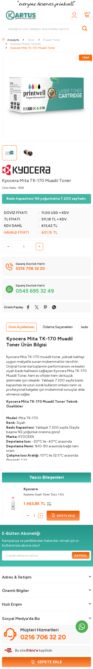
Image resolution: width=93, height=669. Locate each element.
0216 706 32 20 (43, 637)
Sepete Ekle (46, 662)
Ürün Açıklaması (21, 327)
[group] (46, 96)
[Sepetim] (86, 15)
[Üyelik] (74, 15)
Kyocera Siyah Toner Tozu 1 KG (44, 494)
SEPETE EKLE (63, 515)
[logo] (22, 15)
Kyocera (31, 489)
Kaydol (80, 555)
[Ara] (84, 29)
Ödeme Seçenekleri (58, 327)
